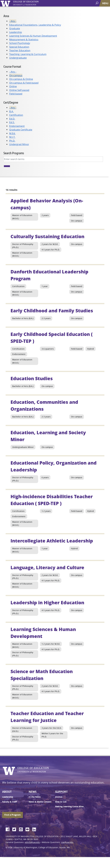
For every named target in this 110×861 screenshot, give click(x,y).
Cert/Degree (10, 102)
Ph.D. (12, 140)
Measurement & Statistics (23, 39)
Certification (16, 115)
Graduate (14, 28)
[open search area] (97, 3)
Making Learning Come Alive (69, 806)
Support (61, 792)
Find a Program (12, 814)
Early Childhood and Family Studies (52, 310)
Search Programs (13, 153)
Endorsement (17, 126)
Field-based (15, 93)
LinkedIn (35, 829)
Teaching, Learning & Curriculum (27, 54)
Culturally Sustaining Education (47, 236)
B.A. (11, 111)
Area (6, 16)
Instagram (22, 829)
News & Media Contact (40, 801)
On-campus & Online (21, 79)
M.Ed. (12, 133)
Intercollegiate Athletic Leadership (52, 540)
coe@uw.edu (67, 842)
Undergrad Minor (19, 144)
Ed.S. (12, 122)
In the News (35, 796)
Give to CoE (61, 801)
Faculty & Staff (9, 801)
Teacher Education (19, 50)
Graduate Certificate (20, 129)
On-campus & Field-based (23, 82)
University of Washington (6, 3)
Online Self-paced (19, 90)
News (32, 792)
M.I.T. (12, 137)
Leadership (15, 32)
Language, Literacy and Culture (47, 567)
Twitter (15, 829)
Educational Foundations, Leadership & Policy (35, 24)
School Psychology (19, 43)
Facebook (9, 829)
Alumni (58, 796)
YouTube (28, 829)
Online (13, 86)
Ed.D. (12, 118)
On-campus (15, 75)
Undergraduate (18, 57)
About (7, 792)
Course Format (12, 66)
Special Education (19, 46)
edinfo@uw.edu (32, 842)
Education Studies (32, 378)
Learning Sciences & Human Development (33, 35)
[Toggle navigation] (105, 3)
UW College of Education (31, 3)
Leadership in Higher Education (47, 602)
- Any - (12, 21)
